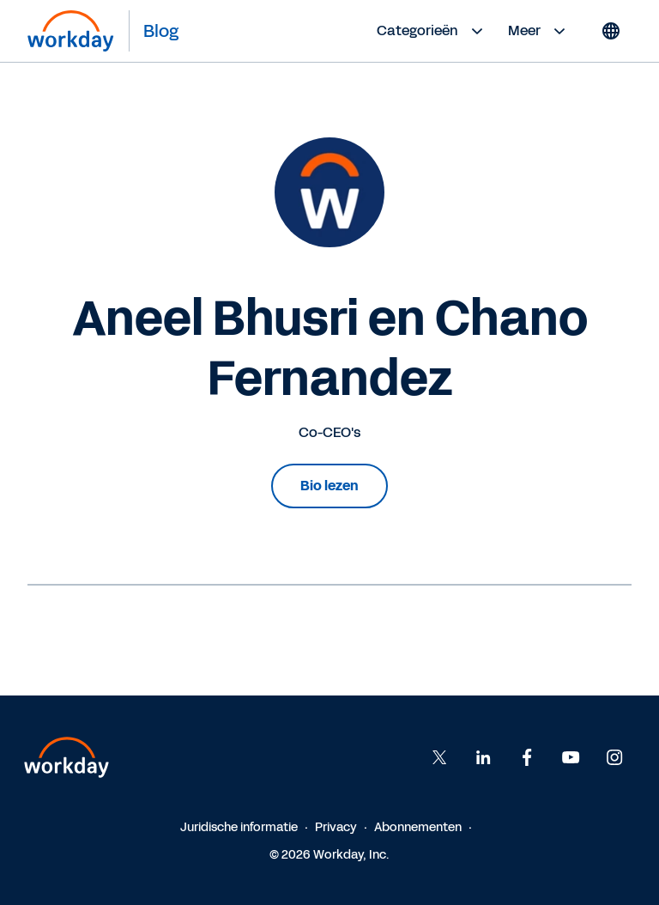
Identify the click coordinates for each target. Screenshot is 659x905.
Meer (539, 31)
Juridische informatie (239, 827)
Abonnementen (418, 827)
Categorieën (432, 31)
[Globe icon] (611, 31)
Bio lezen (329, 485)
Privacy (336, 827)
